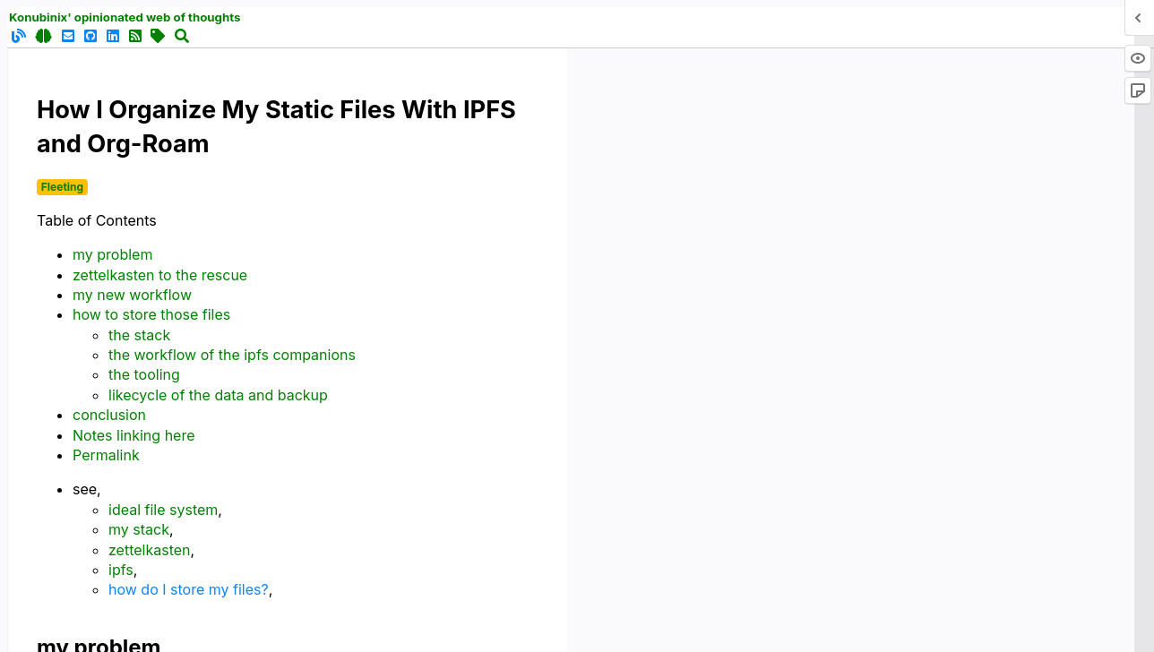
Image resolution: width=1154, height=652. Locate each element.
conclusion (109, 415)
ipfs (120, 570)
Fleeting (62, 186)
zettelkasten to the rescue (160, 275)
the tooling (144, 374)
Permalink (106, 455)
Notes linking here (134, 435)
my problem (112, 254)
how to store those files (151, 314)
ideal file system (163, 510)
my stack (138, 529)
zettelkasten (149, 550)
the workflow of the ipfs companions (232, 355)
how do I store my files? (188, 589)
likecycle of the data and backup (218, 395)
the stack (139, 335)
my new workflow (132, 295)
